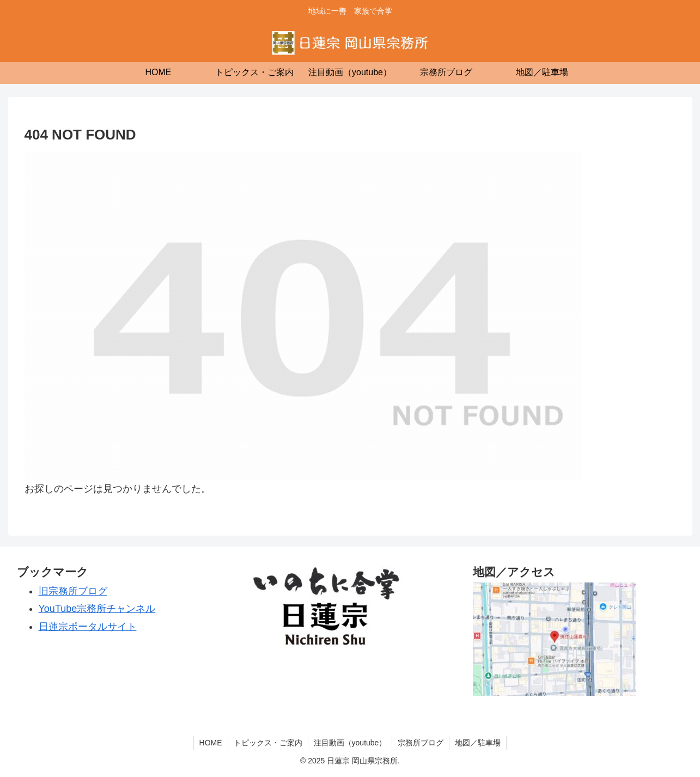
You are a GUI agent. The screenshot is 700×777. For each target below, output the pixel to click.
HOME (210, 742)
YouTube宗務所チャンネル (97, 608)
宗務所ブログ (420, 742)
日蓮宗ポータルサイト (88, 626)
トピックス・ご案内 (268, 742)
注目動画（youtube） (350, 742)
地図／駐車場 (478, 742)
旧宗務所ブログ (73, 591)
